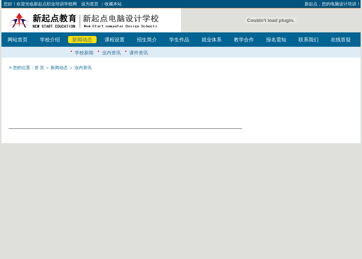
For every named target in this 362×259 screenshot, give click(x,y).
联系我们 (308, 39)
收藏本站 (113, 3)
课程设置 (115, 39)
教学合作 (244, 39)
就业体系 (211, 39)
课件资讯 (138, 52)
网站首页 (18, 39)
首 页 (39, 67)
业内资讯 (111, 52)
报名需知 (276, 39)
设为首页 (89, 3)
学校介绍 (50, 39)
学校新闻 (84, 52)
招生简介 (147, 39)
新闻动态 (82, 39)
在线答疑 (341, 39)
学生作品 (179, 39)
